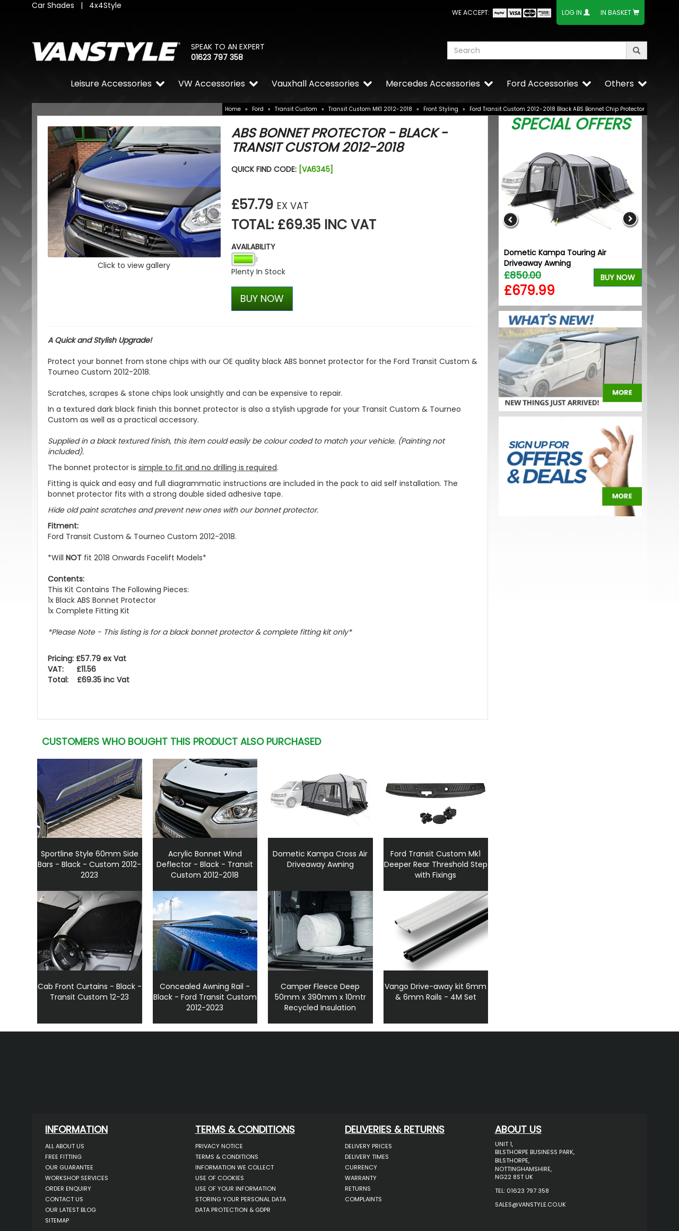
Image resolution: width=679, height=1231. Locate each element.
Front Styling (440, 109)
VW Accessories (211, 83)
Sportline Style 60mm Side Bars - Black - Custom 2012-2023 (89, 864)
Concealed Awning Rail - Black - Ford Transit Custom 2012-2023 (205, 997)
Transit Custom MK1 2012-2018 (370, 109)
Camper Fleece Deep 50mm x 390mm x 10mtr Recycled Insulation (320, 997)
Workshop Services (76, 1178)
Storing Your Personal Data (240, 1199)
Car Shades (53, 5)
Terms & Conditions (226, 1156)
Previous (510, 219)
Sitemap (57, 1220)
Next (630, 219)
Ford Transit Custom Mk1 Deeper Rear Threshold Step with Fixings (436, 864)
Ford (258, 109)
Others (619, 83)
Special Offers (570, 124)
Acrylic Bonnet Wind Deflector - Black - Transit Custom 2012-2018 (204, 864)
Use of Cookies (219, 1178)
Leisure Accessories (111, 83)
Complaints (363, 1199)
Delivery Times (367, 1156)
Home (233, 109)
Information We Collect (234, 1167)
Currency (361, 1167)
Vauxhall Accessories (315, 83)
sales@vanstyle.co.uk (530, 1204)
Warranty (361, 1178)
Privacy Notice (219, 1146)
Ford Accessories (542, 83)
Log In (572, 12)
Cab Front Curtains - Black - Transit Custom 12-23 (90, 991)
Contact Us (64, 1199)
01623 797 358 (217, 57)
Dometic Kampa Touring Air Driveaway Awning (555, 257)
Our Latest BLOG (70, 1210)
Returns (358, 1188)
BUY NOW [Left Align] (262, 298)
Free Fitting (63, 1156)
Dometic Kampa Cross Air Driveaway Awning (320, 859)
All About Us (64, 1146)
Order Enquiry (68, 1188)
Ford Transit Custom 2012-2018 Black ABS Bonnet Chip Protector (557, 109)
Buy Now (617, 277)
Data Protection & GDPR (233, 1210)
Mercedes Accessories (433, 83)
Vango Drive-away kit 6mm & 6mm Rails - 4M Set (435, 991)
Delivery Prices (368, 1146)
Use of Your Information (235, 1188)
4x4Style (105, 5)
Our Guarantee (69, 1167)
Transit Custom (296, 109)
